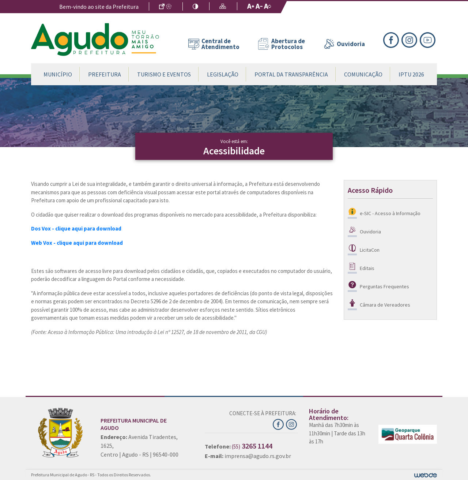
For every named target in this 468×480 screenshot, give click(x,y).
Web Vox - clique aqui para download (77, 242)
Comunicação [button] (363, 74)
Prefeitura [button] (104, 74)
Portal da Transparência (291, 74)
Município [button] (58, 74)
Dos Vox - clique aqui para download (76, 228)
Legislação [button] (222, 74)
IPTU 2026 (411, 74)
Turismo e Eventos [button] (164, 74)
